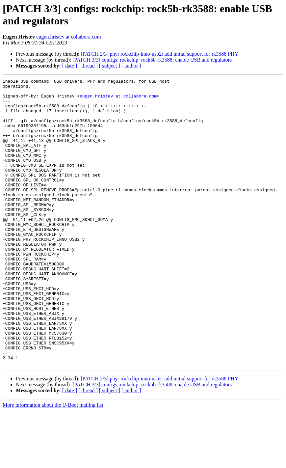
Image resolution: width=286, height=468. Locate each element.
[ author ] (131, 66)
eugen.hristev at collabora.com (68, 37)
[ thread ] (88, 66)
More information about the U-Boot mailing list (53, 462)
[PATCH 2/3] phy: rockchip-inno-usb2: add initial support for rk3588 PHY (159, 54)
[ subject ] (109, 66)
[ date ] (69, 66)
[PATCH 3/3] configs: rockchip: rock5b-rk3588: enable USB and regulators (152, 60)
